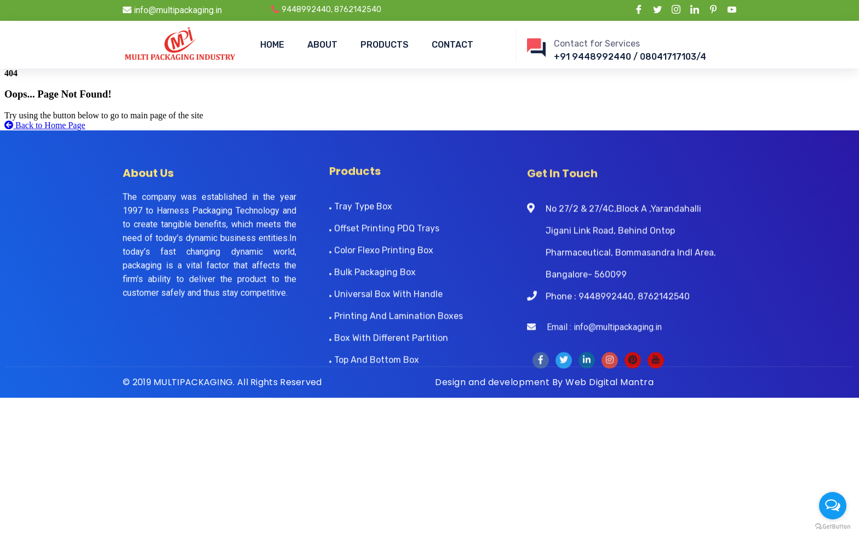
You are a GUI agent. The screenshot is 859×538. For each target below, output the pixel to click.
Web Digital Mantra (609, 382)
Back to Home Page (44, 125)
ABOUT (322, 44)
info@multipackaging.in (172, 10)
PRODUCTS (384, 44)
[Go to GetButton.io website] (832, 526)
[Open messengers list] (832, 505)
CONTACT (452, 44)
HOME (272, 44)
